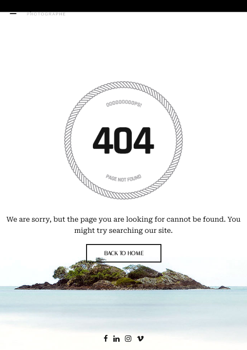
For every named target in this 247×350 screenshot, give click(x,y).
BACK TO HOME (123, 253)
